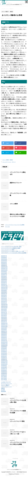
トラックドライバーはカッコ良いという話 (12, 251)
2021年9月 (4, 309)
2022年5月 (4, 296)
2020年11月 (4, 324)
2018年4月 (4, 371)
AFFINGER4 (16, 474)
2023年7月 (4, 274)
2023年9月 (4, 271)
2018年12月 (4, 361)
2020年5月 (4, 334)
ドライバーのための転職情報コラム (14, 469)
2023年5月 (4, 277)
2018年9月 (4, 365)
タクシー (14, 161)
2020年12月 (4, 323)
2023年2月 (4, 282)
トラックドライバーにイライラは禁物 (14, 224)
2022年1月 (4, 303)
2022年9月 (4, 290)
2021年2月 (4, 320)
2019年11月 (4, 343)
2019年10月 (4, 345)
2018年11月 (4, 362)
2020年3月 (4, 337)
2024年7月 (4, 256)
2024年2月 (4, 263)
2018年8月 (4, 367)
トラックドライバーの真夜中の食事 (10, 248)
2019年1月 (4, 359)
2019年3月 (4, 356)
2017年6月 (4, 379)
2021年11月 (4, 306)
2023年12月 (4, 267)
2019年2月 (4, 357)
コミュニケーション (6, 161)
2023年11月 (4, 268)
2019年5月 (4, 353)
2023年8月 (4, 273)
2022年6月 (4, 295)
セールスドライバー (6, 383)
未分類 (3, 389)
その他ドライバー (6, 382)
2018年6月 (4, 370)
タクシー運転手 (5, 159)
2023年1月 (4, 284)
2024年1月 (4, 265)
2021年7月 (4, 312)
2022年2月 (4, 301)
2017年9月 (4, 376)
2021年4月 (4, 317)
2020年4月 (4, 335)
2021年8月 (4, 310)
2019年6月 (4, 351)
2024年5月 (4, 259)
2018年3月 (4, 373)
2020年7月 (4, 331)
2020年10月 (4, 326)
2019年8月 (4, 348)
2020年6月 (4, 332)
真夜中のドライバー (16, 183)
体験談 (11, 159)
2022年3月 (4, 299)
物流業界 (3, 391)
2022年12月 (4, 285)
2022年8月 (4, 292)
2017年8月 (4, 378)
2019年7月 (4, 350)
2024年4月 (4, 260)
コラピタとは (15, 458)
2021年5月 (4, 315)
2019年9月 (4, 346)
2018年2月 (4, 375)
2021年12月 (4, 304)
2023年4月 (4, 279)
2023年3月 (4, 281)
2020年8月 (4, 329)
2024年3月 (4, 262)
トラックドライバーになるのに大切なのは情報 (13, 252)
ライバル (7, 226)
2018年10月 (4, 364)
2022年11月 (4, 287)
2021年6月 (4, 314)
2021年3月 (4, 318)
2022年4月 (4, 298)
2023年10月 (4, 270)
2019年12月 (4, 342)
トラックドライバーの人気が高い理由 (11, 246)
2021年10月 (4, 307)
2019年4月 (4, 354)
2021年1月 (4, 321)
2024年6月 (4, 257)
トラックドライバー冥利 (7, 249)
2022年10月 (4, 288)
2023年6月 (4, 276)
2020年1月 (4, 340)
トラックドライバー (6, 386)
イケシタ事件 (14, 204)
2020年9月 (4, 328)
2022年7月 (4, 293)
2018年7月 (4, 368)
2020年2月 (4, 339)
